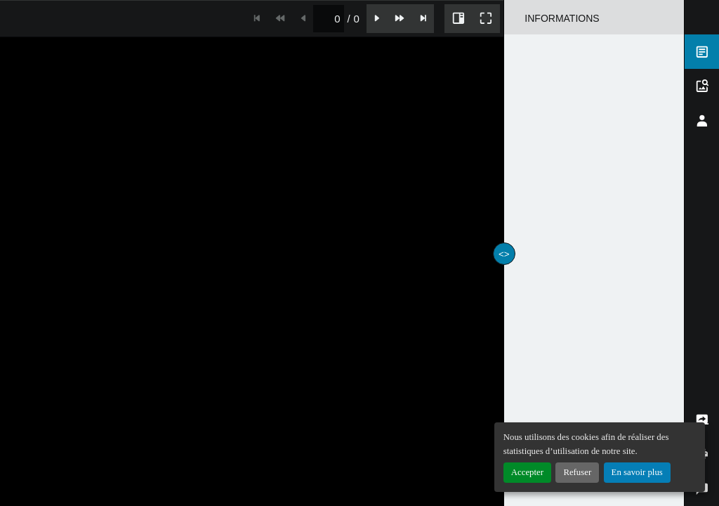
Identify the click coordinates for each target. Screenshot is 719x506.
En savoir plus (637, 472)
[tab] (702, 51)
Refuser (577, 472)
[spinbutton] (328, 18)
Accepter (527, 472)
